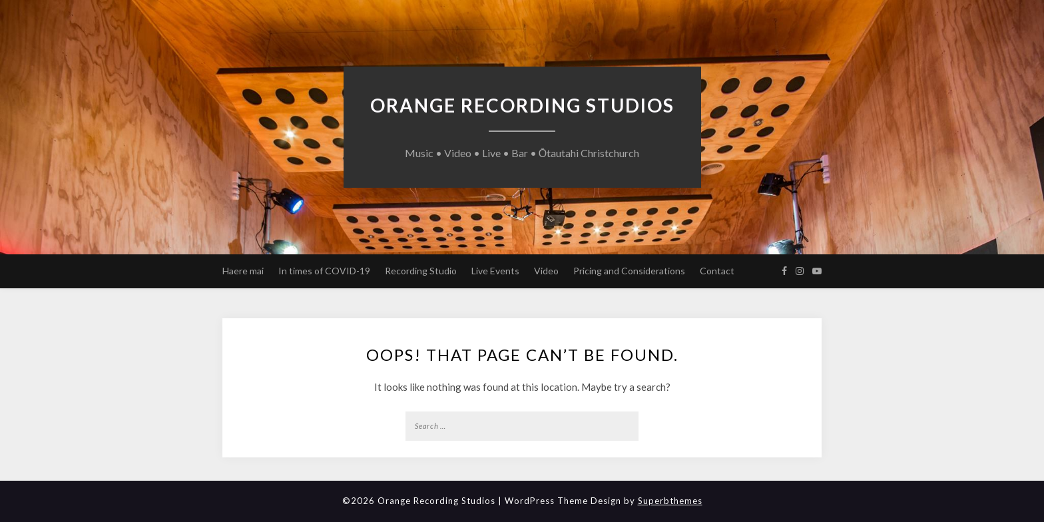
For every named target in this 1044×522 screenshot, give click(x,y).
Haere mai (243, 270)
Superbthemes (670, 500)
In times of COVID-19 (324, 270)
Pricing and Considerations (629, 270)
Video (546, 270)
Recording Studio (421, 270)
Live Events (495, 270)
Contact (717, 270)
